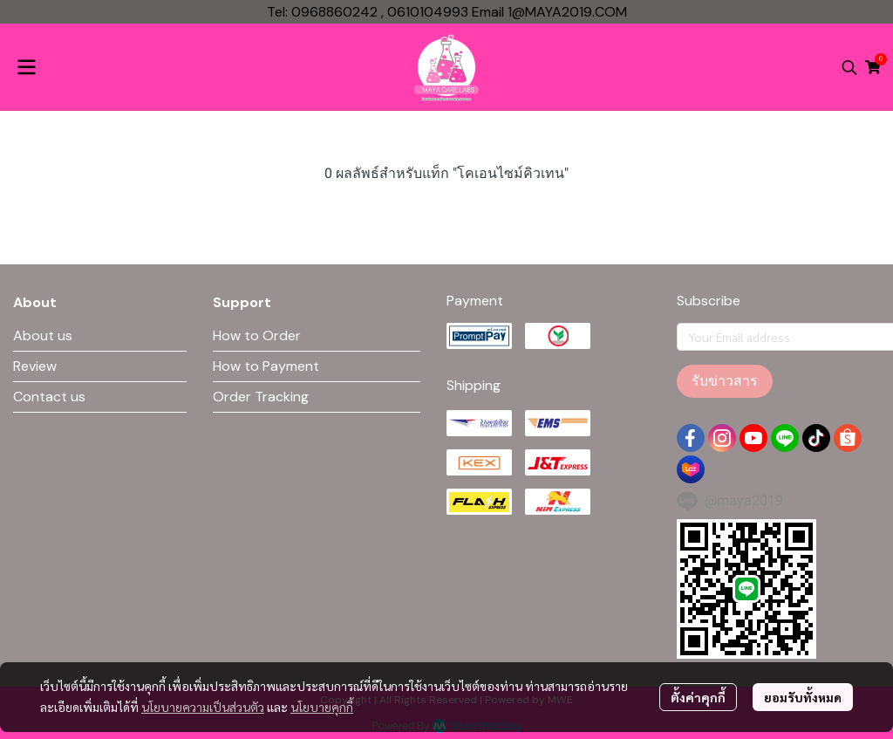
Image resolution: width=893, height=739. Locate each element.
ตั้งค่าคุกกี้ (698, 697)
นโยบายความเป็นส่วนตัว (202, 707)
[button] (849, 67)
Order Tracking (261, 396)
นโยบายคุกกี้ (321, 707)
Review (35, 366)
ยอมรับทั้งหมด (803, 697)
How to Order (257, 335)
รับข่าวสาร (725, 381)
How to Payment (266, 366)
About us (42, 335)
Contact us (49, 396)
